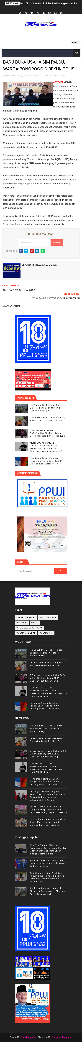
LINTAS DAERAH (47, 617)
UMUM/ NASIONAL (26, 633)
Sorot (35, 623)
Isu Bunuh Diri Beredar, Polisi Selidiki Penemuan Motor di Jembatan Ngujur (46, 408)
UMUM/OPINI (46, 633)
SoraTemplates (28, 1037)
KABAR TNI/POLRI (25, 617)
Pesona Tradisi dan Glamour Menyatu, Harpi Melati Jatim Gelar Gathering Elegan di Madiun (48, 810)
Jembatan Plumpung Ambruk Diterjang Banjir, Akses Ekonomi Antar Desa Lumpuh (48, 891)
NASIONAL (21, 623)
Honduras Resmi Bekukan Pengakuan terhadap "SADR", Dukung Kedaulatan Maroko (46, 461)
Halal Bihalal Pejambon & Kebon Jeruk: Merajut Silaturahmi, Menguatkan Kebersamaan (48, 822)
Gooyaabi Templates (62, 1037)
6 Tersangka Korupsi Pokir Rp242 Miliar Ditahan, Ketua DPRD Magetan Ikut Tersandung (47, 433)
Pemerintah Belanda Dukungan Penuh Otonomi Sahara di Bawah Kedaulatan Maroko (48, 863)
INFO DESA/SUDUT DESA (29, 628)
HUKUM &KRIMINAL (58, 75)
